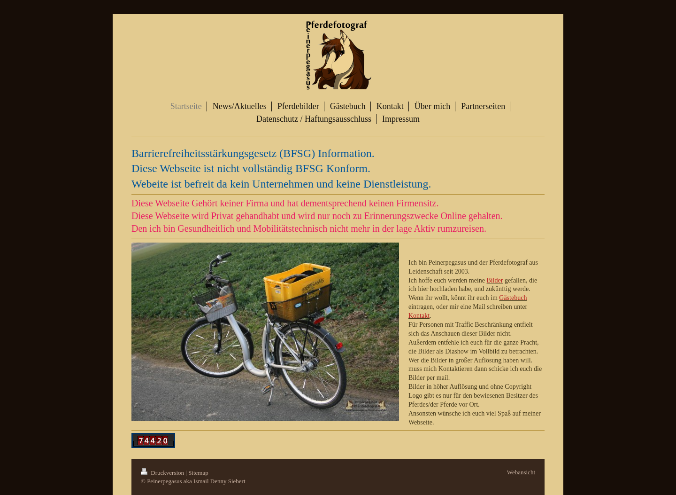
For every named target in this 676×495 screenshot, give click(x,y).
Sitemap (198, 472)
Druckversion (163, 472)
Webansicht (521, 472)
